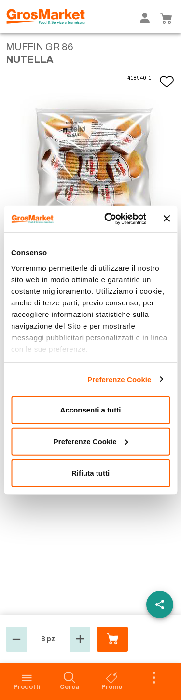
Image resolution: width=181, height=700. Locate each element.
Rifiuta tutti (90, 473)
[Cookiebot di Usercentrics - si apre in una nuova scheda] (109, 218)
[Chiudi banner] (166, 218)
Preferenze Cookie (119, 379)
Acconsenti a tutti (90, 410)
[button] (16, 639)
